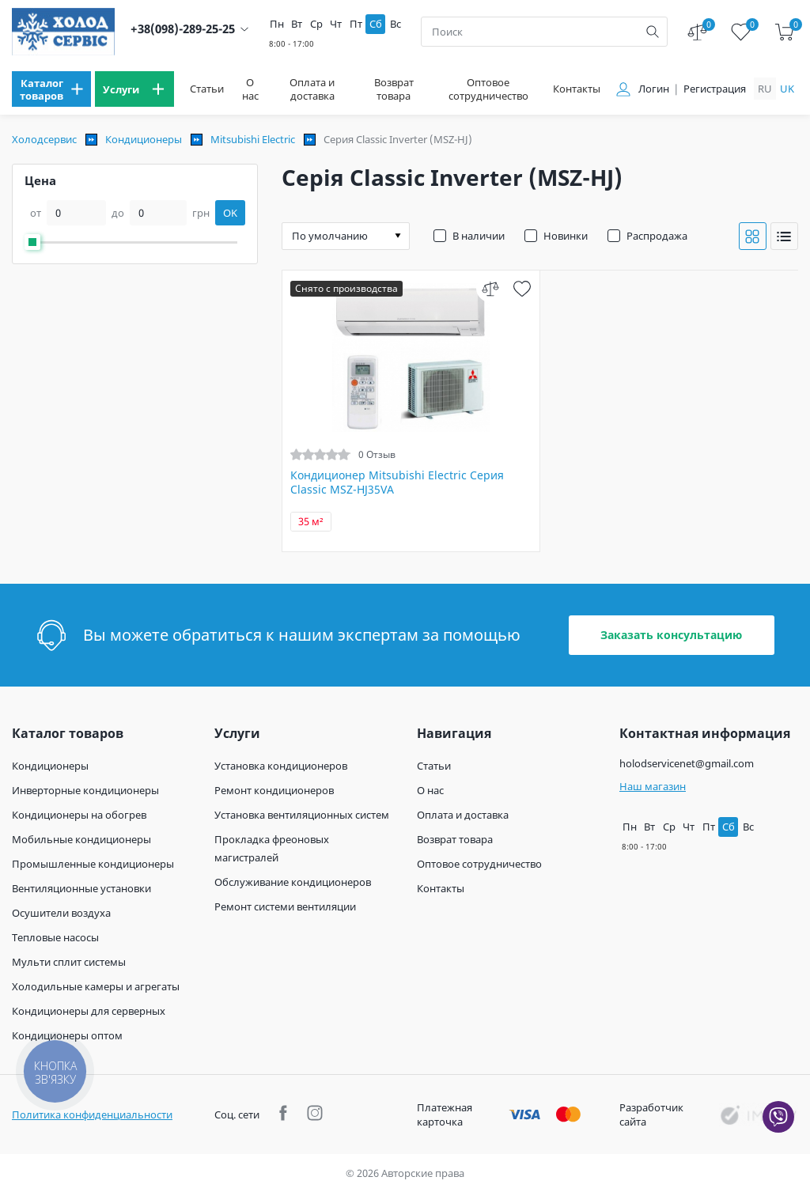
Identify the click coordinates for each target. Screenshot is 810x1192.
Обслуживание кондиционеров (292, 882)
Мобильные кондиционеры (81, 839)
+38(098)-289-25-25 (183, 28)
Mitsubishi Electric (252, 139)
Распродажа (656, 236)
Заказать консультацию (671, 634)
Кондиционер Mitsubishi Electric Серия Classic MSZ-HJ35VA (397, 482)
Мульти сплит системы (69, 962)
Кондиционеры (143, 139)
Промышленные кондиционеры (93, 864)
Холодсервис (44, 139)
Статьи (207, 89)
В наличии (478, 236)
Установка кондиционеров (280, 766)
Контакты (576, 89)
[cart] (784, 32)
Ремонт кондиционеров (274, 790)
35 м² (311, 522)
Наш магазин (652, 786)
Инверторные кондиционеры (85, 790)
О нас (250, 89)
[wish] (522, 288)
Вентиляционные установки (81, 888)
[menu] (51, 89)
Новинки (565, 236)
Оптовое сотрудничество (488, 89)
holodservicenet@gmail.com (686, 763)
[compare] (490, 288)
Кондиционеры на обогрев (79, 815)
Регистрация (714, 89)
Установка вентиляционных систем (301, 815)
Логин (653, 89)
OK (230, 213)
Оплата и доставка (312, 89)
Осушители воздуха (61, 913)
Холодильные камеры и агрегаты (96, 986)
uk (787, 88)
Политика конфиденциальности (92, 1114)
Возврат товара (394, 89)
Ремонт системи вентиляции (285, 906)
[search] (652, 31)
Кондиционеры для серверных (88, 1011)
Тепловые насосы (55, 937)
